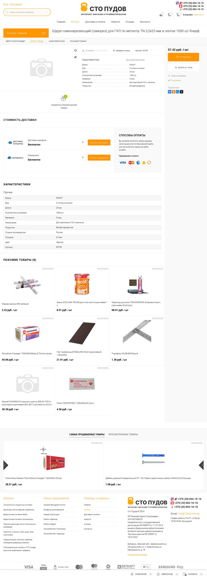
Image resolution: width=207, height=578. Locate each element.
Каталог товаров (26, 33)
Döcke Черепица (50, 519)
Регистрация (16, 4)
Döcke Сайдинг (50, 524)
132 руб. (112, 484)
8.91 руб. (82, 312)
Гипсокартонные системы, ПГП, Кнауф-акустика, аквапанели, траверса (19, 548)
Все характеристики (135, 60)
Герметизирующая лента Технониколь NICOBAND (19, 525)
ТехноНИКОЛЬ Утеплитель (55, 529)
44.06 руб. (27, 361)
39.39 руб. (27, 411)
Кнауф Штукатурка (51, 514)
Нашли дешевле (177, 76)
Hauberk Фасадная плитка (54, 505)
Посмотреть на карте (137, 554)
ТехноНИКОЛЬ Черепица (54, 534)
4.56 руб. (82, 411)
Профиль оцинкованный (54, 510)
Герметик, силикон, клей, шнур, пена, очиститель (18, 533)
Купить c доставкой (99, 142)
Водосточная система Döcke (15, 514)
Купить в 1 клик (183, 67)
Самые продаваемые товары (86, 434)
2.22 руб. (27, 312)
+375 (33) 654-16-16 (193, 6)
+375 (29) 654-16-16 (193, 3)
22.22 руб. (164, 484)
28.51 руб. (13, 484)
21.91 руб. (82, 361)
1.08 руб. (63, 484)
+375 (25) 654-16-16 (193, 9)
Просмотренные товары (123, 434)
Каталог (75, 21)
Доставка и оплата (95, 21)
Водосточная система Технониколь (18, 519)
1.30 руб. (137, 361)
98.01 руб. (137, 312)
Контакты (145, 21)
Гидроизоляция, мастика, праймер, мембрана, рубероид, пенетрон (17, 541)
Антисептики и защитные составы (17, 505)
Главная (61, 21)
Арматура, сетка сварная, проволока (18, 510)
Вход (5, 4)
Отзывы (130, 21)
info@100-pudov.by (189, 513)
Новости (115, 21)
